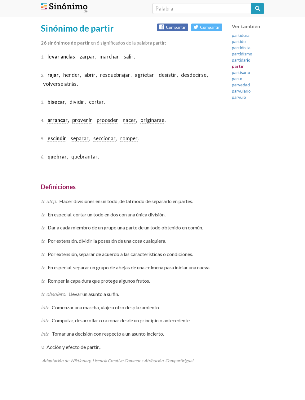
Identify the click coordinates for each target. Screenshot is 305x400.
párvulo (239, 97)
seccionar (104, 138)
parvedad (241, 84)
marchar (109, 56)
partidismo (242, 53)
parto (237, 78)
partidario (241, 60)
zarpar (87, 56)
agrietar (144, 75)
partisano (241, 72)
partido (239, 41)
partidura (241, 35)
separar (80, 138)
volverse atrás (60, 83)
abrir (89, 75)
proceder (107, 120)
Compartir (172, 27)
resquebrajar (115, 75)
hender (71, 75)
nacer (129, 120)
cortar (96, 101)
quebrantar (84, 156)
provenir (82, 120)
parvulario (241, 90)
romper (129, 138)
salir (129, 56)
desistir (167, 75)
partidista (241, 47)
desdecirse (193, 75)
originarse (152, 120)
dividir (76, 101)
